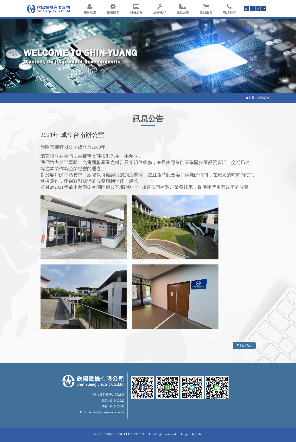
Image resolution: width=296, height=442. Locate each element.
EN (257, 9)
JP (264, 9)
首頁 (250, 97)
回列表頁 (244, 345)
